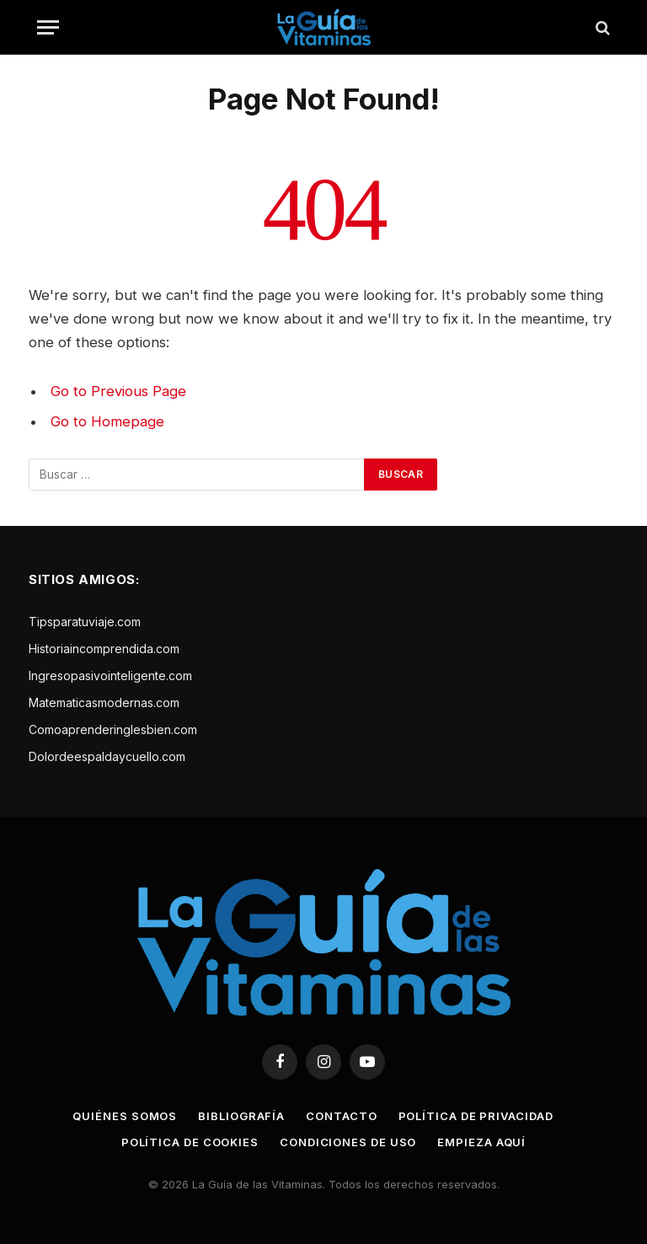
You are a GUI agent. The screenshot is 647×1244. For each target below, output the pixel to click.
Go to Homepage (107, 421)
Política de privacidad (475, 1116)
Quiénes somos (124, 1116)
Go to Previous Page (118, 391)
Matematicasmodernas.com (104, 702)
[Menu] (48, 27)
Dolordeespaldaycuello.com (107, 756)
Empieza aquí (481, 1142)
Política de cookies (190, 1142)
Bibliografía (241, 1116)
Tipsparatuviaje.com (85, 621)
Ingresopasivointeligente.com (110, 675)
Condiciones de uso (348, 1142)
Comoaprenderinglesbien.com (113, 729)
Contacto (341, 1116)
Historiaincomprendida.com (104, 648)
